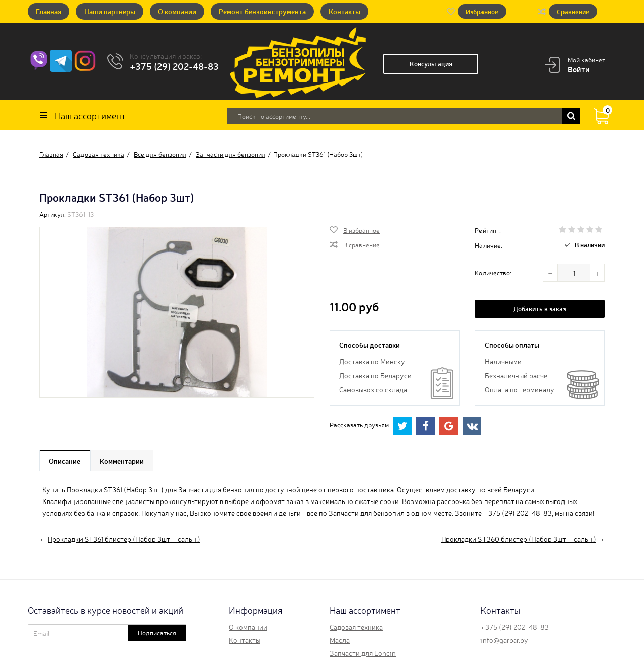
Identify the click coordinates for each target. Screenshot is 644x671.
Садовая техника (356, 626)
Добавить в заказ (539, 308)
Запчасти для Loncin (363, 652)
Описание (64, 460)
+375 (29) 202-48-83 (174, 66)
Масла (340, 639)
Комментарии (122, 460)
